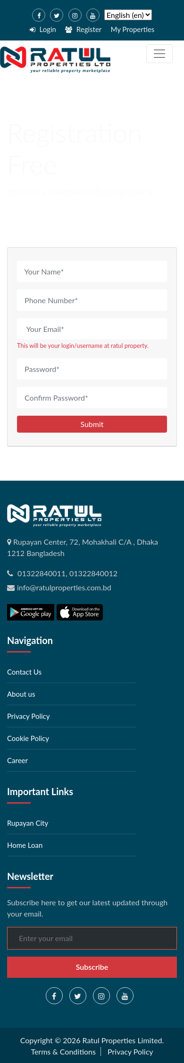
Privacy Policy (28, 716)
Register (83, 29)
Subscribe (92, 966)
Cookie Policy (28, 738)
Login (43, 29)
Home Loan (24, 845)
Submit (91, 423)
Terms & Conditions (63, 1051)
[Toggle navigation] (159, 53)
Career (17, 760)
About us (21, 694)
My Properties (132, 29)
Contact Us (24, 672)
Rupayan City (27, 823)
